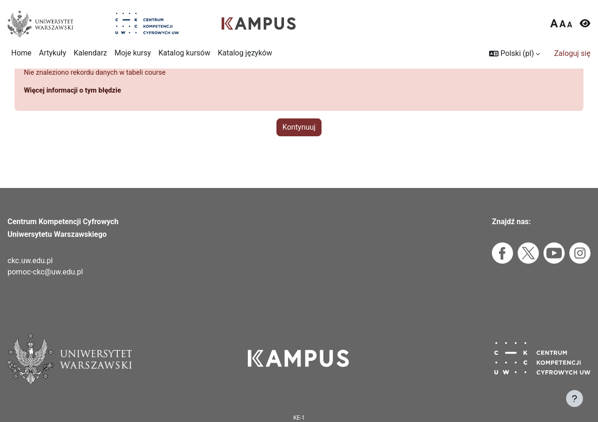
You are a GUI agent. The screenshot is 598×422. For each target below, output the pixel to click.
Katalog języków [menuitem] (245, 52)
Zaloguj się (572, 53)
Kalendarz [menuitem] (90, 52)
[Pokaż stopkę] (574, 398)
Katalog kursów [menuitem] (184, 52)
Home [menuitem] (21, 52)
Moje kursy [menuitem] (133, 52)
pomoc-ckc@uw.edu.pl (45, 271)
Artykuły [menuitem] (52, 52)
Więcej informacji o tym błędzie (77, 111)
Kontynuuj (299, 148)
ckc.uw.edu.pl (30, 260)
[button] (514, 53)
